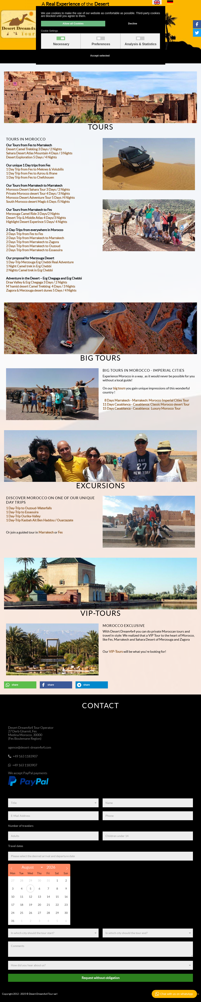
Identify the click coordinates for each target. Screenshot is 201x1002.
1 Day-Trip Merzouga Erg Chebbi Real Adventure (40, 262)
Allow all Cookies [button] (73, 23)
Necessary (61, 44)
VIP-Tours (116, 651)
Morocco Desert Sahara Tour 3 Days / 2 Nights (38, 189)
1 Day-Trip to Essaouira (22, 512)
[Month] (31, 867)
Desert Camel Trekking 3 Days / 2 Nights (34, 149)
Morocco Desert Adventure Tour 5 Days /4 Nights (40, 197)
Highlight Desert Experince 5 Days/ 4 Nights (36, 222)
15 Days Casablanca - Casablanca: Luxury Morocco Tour (142, 408)
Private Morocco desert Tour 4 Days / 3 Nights (38, 193)
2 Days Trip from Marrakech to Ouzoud (33, 246)
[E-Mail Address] (53, 815)
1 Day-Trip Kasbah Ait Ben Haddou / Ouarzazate (39, 520)
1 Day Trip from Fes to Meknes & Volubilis (35, 169)
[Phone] (148, 815)
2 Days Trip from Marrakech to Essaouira (34, 250)
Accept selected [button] (100, 55)
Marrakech (46, 532)
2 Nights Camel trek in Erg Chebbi (29, 270)
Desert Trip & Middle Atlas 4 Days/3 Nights (36, 218)
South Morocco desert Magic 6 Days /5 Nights (38, 201)
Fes (60, 532)
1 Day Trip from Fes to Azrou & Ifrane (31, 173)
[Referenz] (100, 965)
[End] (148, 933)
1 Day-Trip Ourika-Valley (23, 516)
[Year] (52, 867)
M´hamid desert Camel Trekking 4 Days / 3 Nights (40, 286)
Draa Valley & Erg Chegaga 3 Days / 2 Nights (36, 282)
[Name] (148, 802)
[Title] (53, 802)
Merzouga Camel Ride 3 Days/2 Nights (33, 213)
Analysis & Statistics (140, 44)
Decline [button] (132, 23)
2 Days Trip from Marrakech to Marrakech (35, 238)
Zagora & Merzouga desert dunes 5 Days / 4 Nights (41, 290)
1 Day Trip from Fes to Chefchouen (30, 177)
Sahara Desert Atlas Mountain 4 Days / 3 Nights (39, 153)
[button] (20, 684)
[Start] (53, 933)
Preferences (101, 44)
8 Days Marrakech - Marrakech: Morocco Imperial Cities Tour (146, 400)
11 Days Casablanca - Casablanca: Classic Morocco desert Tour (146, 404)
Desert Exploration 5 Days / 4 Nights (31, 157)
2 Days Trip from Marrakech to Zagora (32, 242)
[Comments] (100, 949)
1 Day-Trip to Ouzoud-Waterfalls (29, 508)
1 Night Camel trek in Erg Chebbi (28, 266)
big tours (119, 388)
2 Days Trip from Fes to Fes (24, 234)
